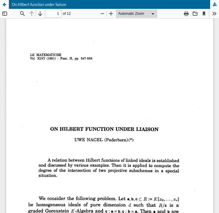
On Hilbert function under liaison (39, 4)
